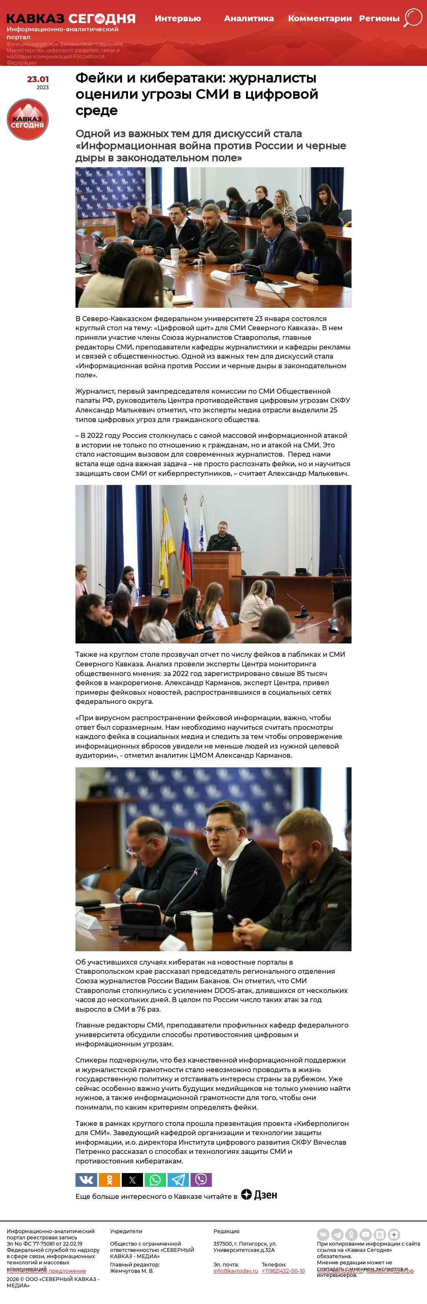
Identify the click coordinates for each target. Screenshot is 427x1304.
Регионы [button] (379, 18)
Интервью (178, 18)
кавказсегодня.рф (390, 1271)
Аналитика (249, 18)
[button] (413, 18)
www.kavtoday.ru (340, 1271)
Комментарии (320, 18)
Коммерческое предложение (46, 1271)
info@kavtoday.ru (236, 1271)
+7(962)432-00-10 (283, 1271)
